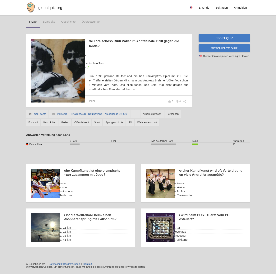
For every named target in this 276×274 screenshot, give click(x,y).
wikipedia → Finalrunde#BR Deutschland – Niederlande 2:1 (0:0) (92, 113)
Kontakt (87, 264)
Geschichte (68, 21)
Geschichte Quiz (224, 48)
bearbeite (49, 21)
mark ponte (40, 113)
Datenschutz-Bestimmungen (64, 264)
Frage (33, 21)
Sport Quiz (224, 38)
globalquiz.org (50, 8)
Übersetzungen (91, 21)
